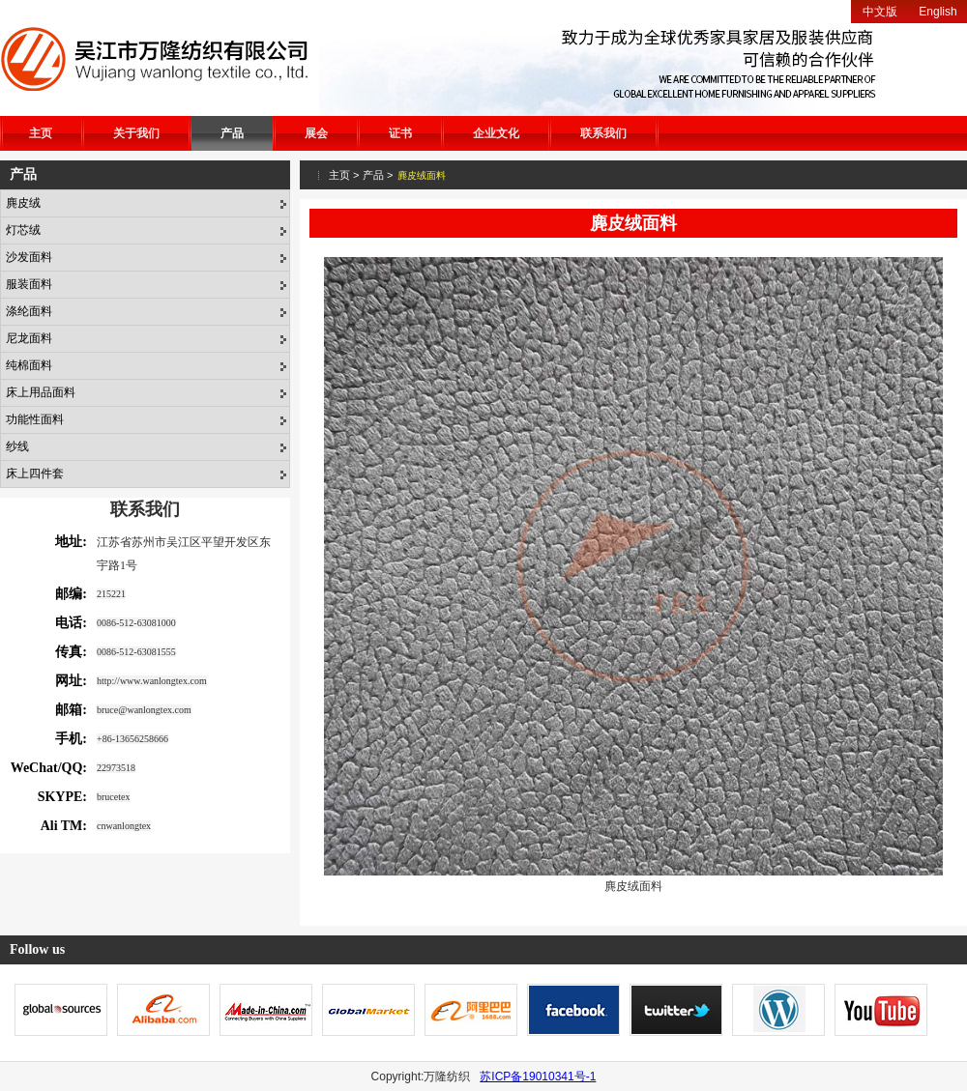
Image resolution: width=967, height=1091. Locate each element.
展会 (316, 133)
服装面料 (29, 284)
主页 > (344, 175)
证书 (400, 133)
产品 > (378, 175)
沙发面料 (29, 257)
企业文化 (496, 133)
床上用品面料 (40, 392)
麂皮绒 (23, 203)
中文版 (880, 11)
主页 (40, 133)
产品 (232, 133)
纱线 (17, 446)
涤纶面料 (29, 311)
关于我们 (136, 133)
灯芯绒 (23, 230)
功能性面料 (35, 419)
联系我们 (603, 133)
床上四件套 (35, 473)
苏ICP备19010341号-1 (538, 1076)
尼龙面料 (29, 338)
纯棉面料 (29, 365)
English (937, 11)
